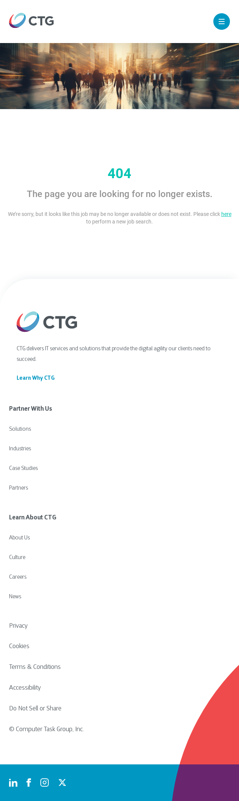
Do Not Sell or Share (35, 709)
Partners (18, 488)
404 (119, 174)
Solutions (20, 429)
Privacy (18, 626)
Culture (17, 558)
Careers (17, 577)
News (15, 597)
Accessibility (25, 688)
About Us (19, 538)
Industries (20, 449)
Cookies (19, 647)
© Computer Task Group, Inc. (46, 730)
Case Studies (23, 468)
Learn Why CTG (36, 378)
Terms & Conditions (35, 667)
